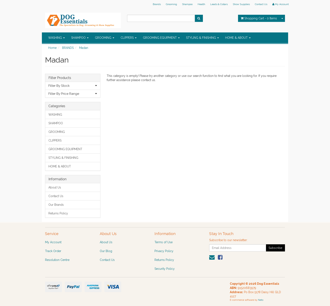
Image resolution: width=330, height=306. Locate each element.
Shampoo (187, 4)
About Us (54, 187)
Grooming (171, 4)
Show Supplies (241, 4)
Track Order (53, 251)
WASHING (56, 37)
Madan (83, 47)
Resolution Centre (57, 260)
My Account (53, 242)
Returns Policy (58, 213)
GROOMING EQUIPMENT (161, 37)
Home (52, 47)
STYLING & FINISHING (202, 37)
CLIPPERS (129, 37)
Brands (157, 4)
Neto (260, 300)
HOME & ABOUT (238, 37)
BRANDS (68, 47)
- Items (259, 18)
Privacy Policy (163, 251)
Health (201, 4)
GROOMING (104, 37)
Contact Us (261, 4)
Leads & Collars (219, 4)
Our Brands (56, 204)
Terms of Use (163, 242)
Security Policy (164, 268)
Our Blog (106, 251)
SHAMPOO (80, 37)
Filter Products (59, 78)
